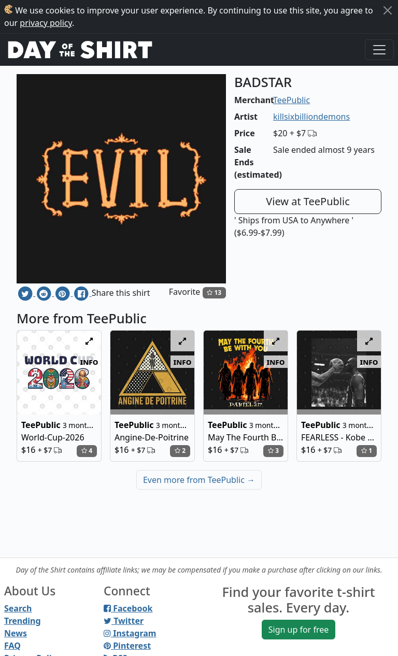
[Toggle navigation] (379, 49)
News (15, 633)
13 (214, 292)
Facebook (128, 608)
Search (18, 608)
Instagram (130, 633)
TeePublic (291, 100)
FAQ (12, 645)
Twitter (124, 620)
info (89, 361)
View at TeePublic (308, 201)
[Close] (387, 10)
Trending (22, 620)
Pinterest (127, 645)
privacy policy (46, 22)
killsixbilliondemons (311, 116)
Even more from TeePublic (199, 480)
